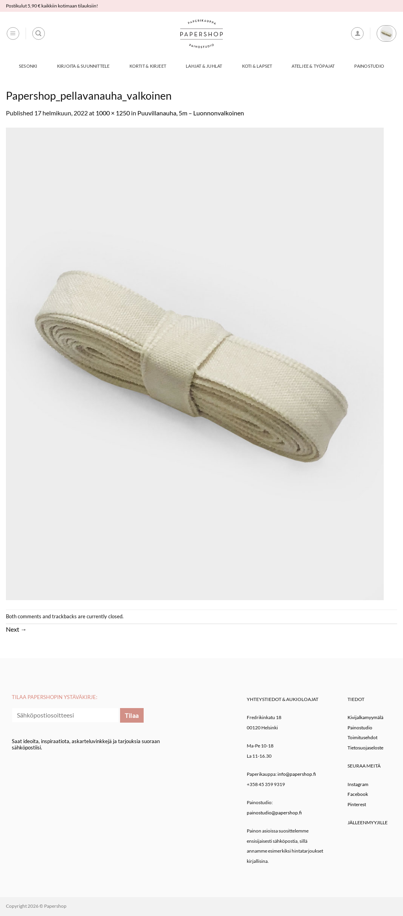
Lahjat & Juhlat (204, 66)
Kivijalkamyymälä (365, 717)
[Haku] (38, 33)
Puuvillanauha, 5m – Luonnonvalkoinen (190, 113)
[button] (13, 33)
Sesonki (28, 66)
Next (16, 629)
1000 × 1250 (113, 113)
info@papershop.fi (296, 774)
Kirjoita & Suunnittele (83, 66)
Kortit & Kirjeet (147, 66)
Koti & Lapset (257, 66)
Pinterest (357, 804)
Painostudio (369, 66)
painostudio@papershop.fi (274, 813)
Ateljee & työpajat (313, 66)
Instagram (358, 784)
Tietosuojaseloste (365, 748)
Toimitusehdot (362, 737)
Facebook (358, 794)
